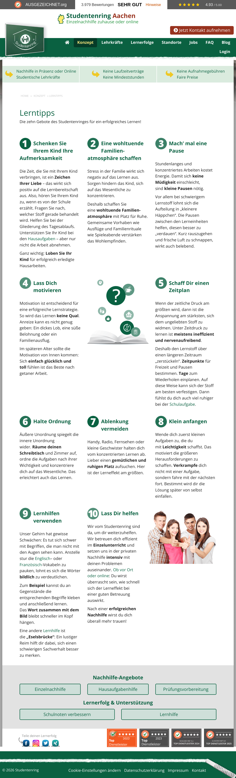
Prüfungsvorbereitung (185, 676)
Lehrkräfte (112, 43)
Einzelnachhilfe (50, 676)
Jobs (193, 43)
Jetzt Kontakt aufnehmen (202, 30)
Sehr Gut (130, 4)
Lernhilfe (50, 618)
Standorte (171, 43)
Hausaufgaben (33, 234)
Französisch (30, 552)
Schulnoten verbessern (67, 701)
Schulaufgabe (181, 398)
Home (25, 97)
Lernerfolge (142, 43)
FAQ (210, 43)
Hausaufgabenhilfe (118, 676)
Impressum (178, 757)
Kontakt (199, 757)
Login (224, 53)
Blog (226, 43)
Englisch (42, 546)
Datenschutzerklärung (144, 757)
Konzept (85, 43)
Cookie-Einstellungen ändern (94, 757)
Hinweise (153, 5)
